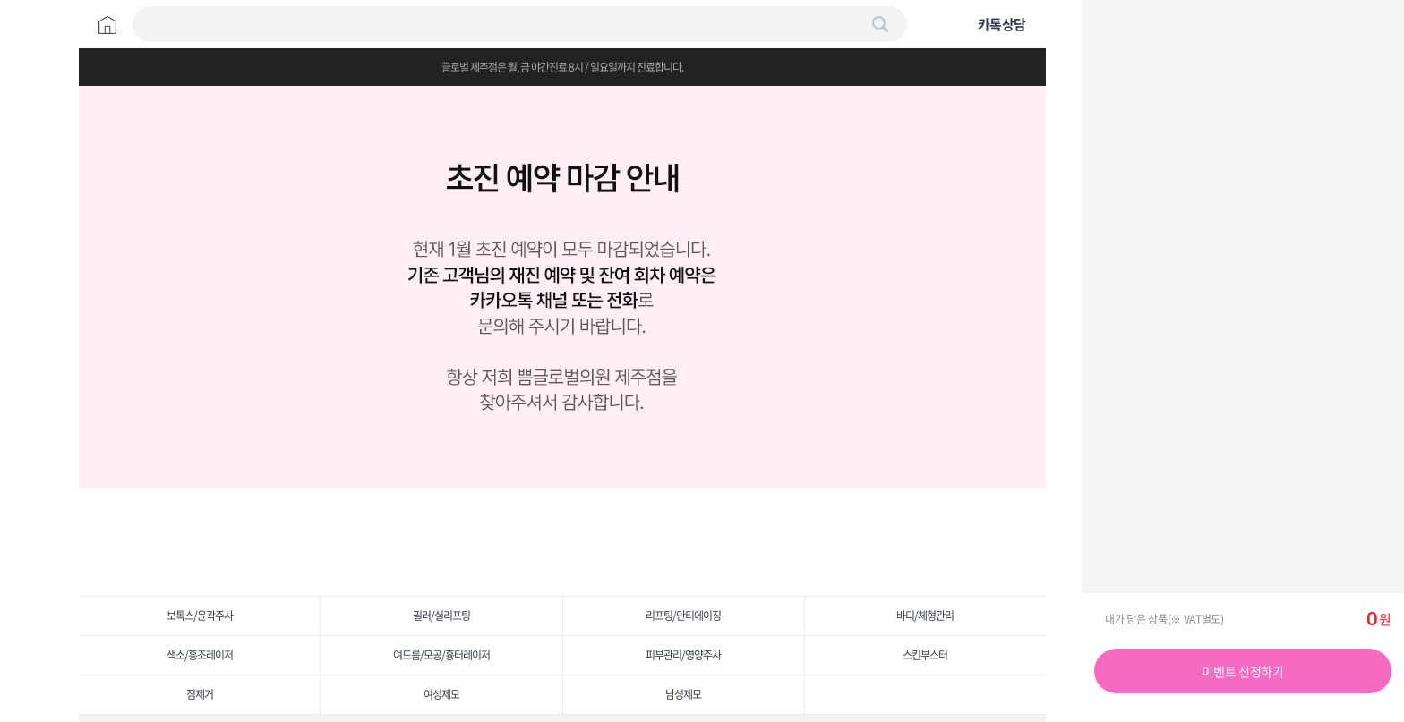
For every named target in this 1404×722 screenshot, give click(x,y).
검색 (880, 24)
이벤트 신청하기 (1242, 671)
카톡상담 (1002, 24)
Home (107, 25)
